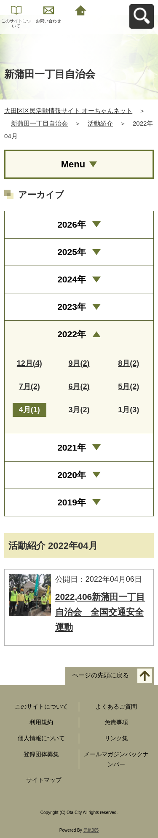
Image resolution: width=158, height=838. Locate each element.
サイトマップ (44, 779)
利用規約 (41, 722)
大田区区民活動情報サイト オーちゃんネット (68, 110)
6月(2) (78, 386)
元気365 (91, 830)
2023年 (71, 307)
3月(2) (78, 410)
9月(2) (78, 363)
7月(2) (29, 386)
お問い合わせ (48, 21)
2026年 (71, 224)
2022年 (71, 334)
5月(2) (128, 386)
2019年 (71, 502)
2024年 (71, 279)
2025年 (71, 252)
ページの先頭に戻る (100, 675)
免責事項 (116, 722)
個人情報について (41, 738)
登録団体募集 (41, 754)
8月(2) (128, 363)
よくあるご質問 (116, 706)
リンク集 (116, 738)
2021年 (71, 447)
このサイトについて (16, 23)
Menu (73, 164)
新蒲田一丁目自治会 (39, 123)
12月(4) (29, 363)
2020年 (71, 475)
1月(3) (128, 410)
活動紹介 (100, 123)
